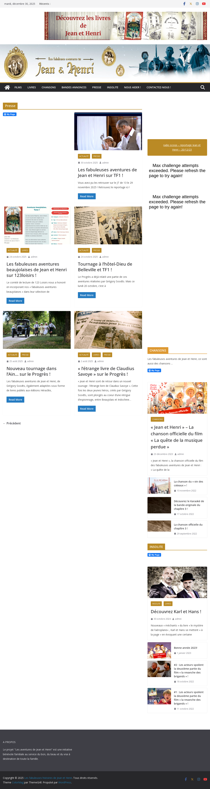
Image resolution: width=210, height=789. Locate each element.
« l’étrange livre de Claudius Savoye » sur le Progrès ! (106, 371)
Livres (32, 87)
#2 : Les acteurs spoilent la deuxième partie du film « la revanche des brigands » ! (188, 670)
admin (105, 162)
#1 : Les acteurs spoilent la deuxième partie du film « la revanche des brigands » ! (188, 697)
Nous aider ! (132, 87)
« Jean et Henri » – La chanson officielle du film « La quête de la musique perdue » (177, 437)
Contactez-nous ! (159, 87)
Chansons (49, 87)
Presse (96, 87)
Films (18, 87)
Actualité (84, 156)
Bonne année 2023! (185, 647)
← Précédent (12, 423)
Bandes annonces (74, 87)
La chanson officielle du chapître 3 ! (188, 526)
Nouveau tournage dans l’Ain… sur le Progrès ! (32, 371)
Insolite (112, 87)
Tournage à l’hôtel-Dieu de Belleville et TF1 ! (105, 267)
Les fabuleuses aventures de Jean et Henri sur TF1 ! (107, 172)
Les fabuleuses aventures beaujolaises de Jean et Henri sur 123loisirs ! (37, 269)
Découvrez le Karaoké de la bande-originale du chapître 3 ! (189, 504)
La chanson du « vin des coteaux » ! (188, 483)
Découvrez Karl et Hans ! (176, 611)
